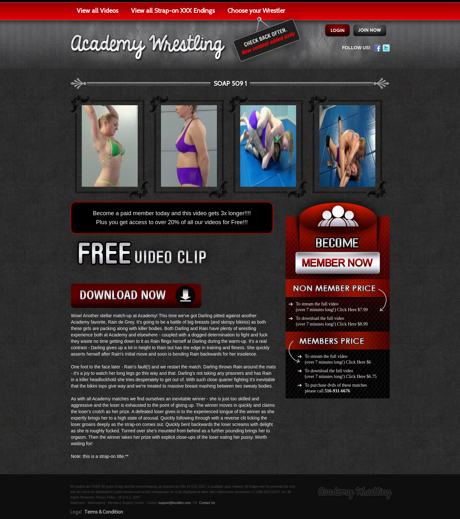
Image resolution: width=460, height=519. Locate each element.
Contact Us (207, 503)
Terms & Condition (103, 512)
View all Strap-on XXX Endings (173, 10)
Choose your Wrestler (256, 10)
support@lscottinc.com (174, 503)
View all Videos (97, 10)
